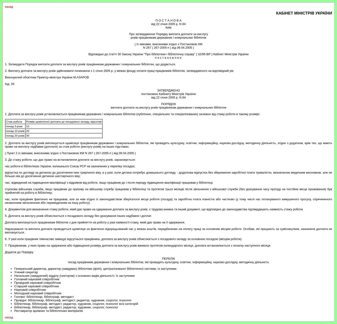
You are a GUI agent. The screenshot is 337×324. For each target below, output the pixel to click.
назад (9, 6)
